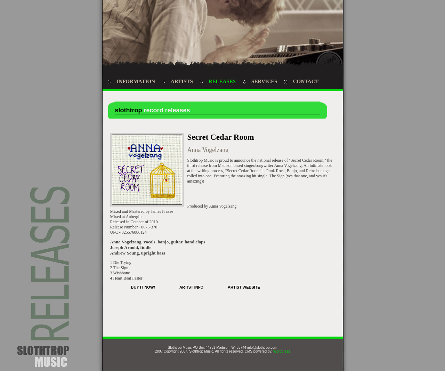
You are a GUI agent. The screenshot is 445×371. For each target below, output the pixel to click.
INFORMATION (136, 81)
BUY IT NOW (143, 287)
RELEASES (222, 81)
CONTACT (306, 81)
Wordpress (281, 351)
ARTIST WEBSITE (244, 287)
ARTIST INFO (191, 287)
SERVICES (264, 81)
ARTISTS (182, 81)
